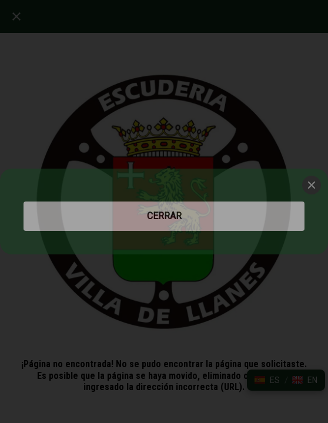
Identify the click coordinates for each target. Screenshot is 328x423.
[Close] (311, 185)
